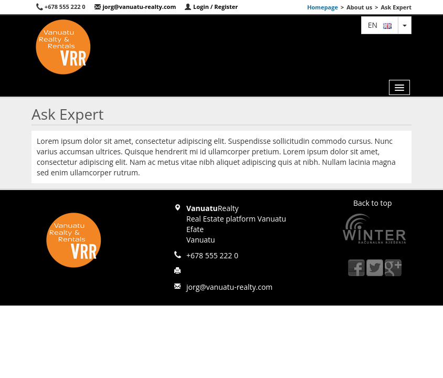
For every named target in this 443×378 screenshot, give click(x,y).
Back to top (372, 203)
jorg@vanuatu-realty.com (135, 6)
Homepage (322, 7)
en (380, 25)
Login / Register (211, 6)
